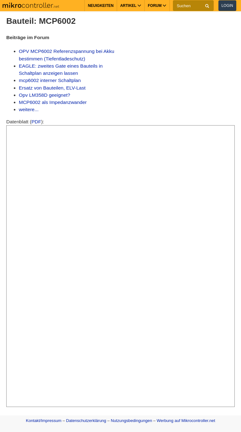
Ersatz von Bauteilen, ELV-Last (52, 87)
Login (227, 5)
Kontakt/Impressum (43, 420)
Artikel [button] (130, 5)
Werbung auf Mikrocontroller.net (186, 420)
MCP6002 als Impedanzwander (53, 102)
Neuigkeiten (101, 5)
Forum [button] (157, 5)
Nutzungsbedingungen (131, 420)
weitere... (29, 109)
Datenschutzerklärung (86, 420)
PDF (36, 121)
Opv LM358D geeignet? (44, 95)
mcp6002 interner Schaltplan (50, 80)
